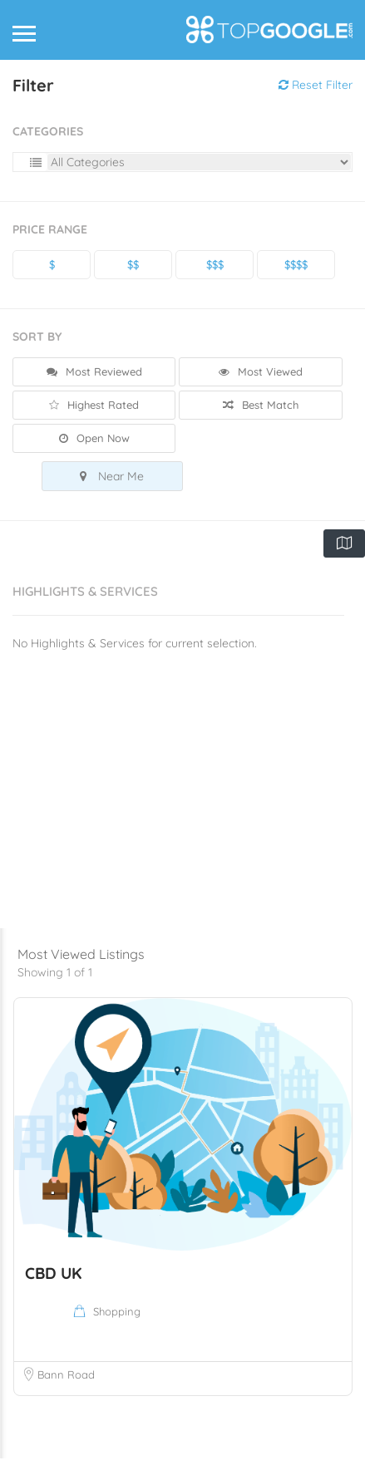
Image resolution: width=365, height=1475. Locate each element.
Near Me (112, 476)
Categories (47, 131)
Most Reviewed (94, 371)
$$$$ (296, 264)
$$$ (215, 264)
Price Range (49, 229)
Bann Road (66, 1391)
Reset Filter (316, 84)
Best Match (260, 404)
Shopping (117, 1328)
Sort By (37, 336)
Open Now (94, 438)
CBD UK (53, 1290)
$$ (133, 264)
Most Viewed (261, 371)
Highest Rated (94, 404)
